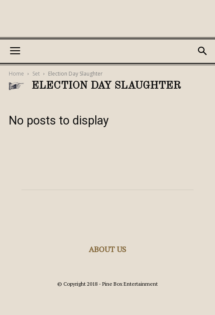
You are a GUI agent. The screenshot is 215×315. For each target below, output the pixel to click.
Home (16, 73)
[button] (203, 51)
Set (36, 73)
